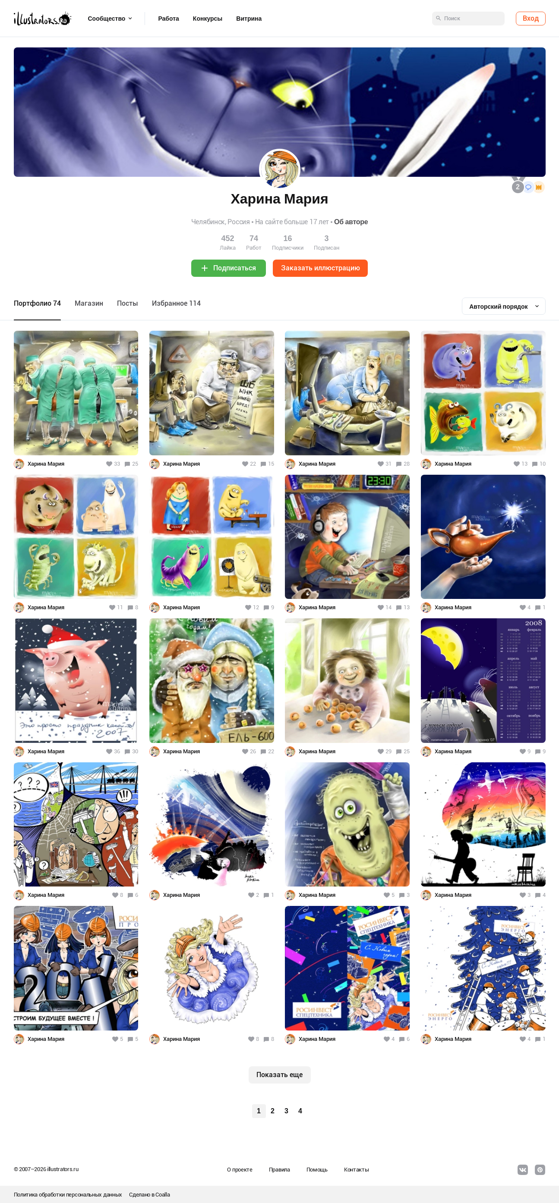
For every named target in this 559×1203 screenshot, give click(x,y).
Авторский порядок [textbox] (498, 306)
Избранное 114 (176, 303)
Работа (168, 18)
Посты (127, 303)
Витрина (249, 18)
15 (271, 464)
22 (271, 751)
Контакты (356, 1169)
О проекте (239, 1169)
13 (407, 607)
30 (135, 751)
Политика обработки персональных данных (68, 1194)
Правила (279, 1169)
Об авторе (351, 222)
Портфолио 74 (37, 303)
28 (407, 464)
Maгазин (89, 303)
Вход (531, 18)
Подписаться (234, 268)
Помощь (317, 1169)
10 (543, 464)
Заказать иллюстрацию (320, 268)
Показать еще (279, 1075)
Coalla (162, 1194)
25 (135, 464)
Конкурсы (207, 18)
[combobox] (503, 306)
